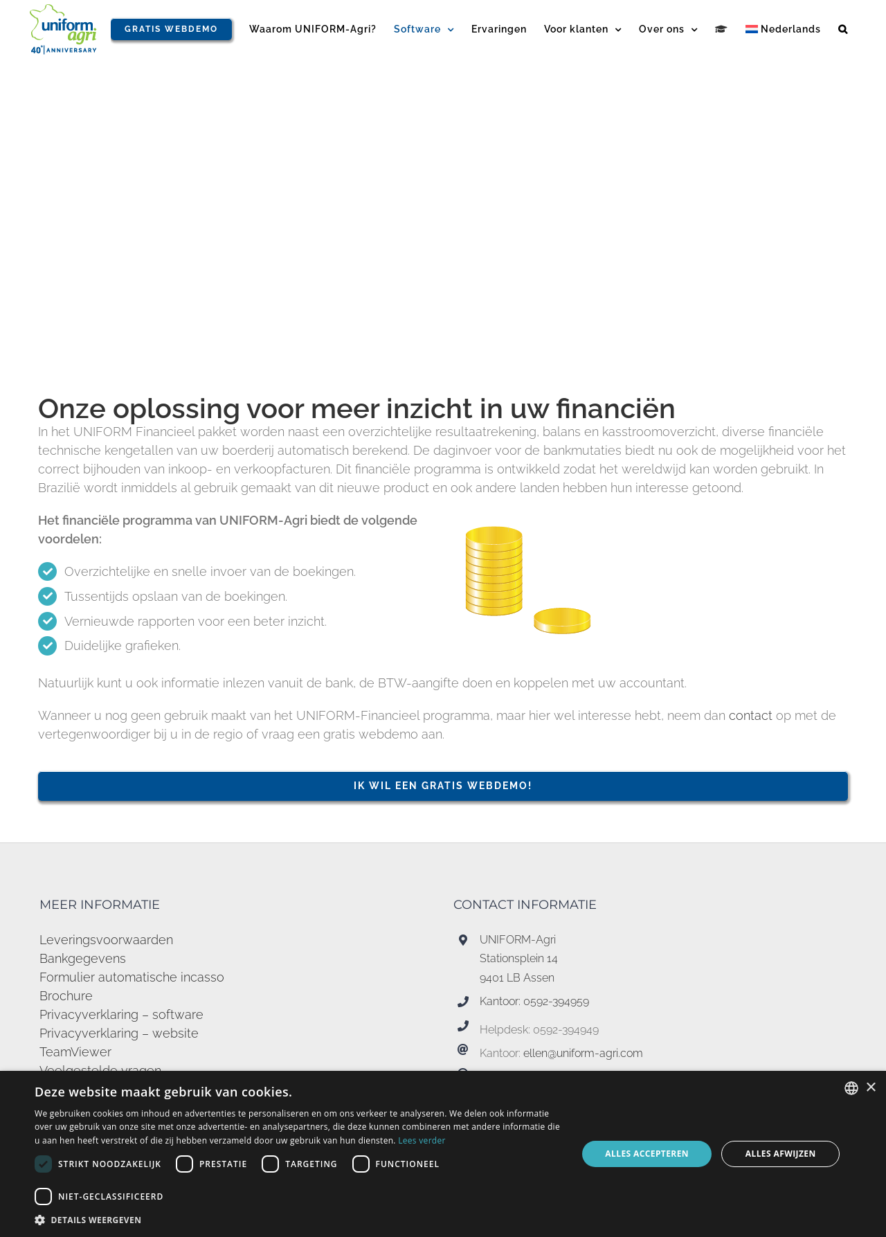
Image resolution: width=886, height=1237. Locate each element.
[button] (843, 29)
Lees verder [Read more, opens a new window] (422, 1140)
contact (752, 715)
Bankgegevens (82, 958)
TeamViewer (75, 1052)
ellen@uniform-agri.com (583, 1053)
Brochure (66, 995)
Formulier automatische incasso (131, 977)
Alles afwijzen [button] (780, 1153)
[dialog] (443, 1154)
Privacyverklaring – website (119, 1033)
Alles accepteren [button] (647, 1153)
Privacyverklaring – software (121, 1014)
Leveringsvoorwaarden (106, 939)
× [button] (870, 1088)
